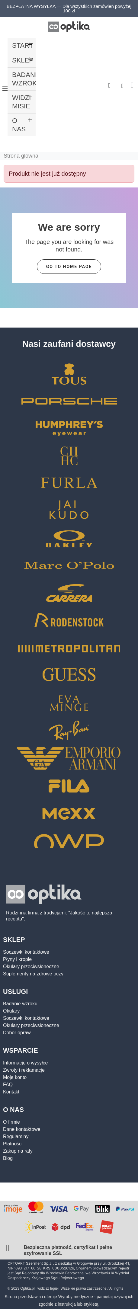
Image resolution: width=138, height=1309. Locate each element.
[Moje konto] (122, 86)
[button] (109, 85)
